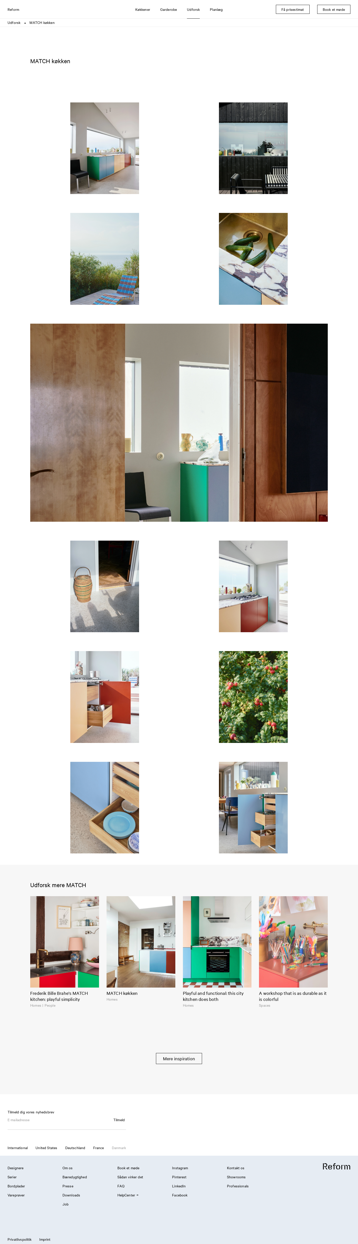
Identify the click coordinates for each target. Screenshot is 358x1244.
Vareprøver (16, 1194)
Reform (13, 9)
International (18, 1147)
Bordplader (16, 1185)
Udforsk (14, 22)
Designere (15, 1167)
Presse (67, 1185)
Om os (67, 1167)
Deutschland (75, 1147)
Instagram (180, 1167)
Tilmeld (119, 1119)
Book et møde (128, 1167)
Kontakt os (236, 1167)
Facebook (179, 1194)
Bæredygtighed (74, 1176)
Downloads (71, 1194)
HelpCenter (127, 1194)
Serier (12, 1176)
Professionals (238, 1185)
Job (65, 1204)
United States (46, 1147)
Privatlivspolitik (20, 1239)
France (98, 1147)
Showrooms (236, 1176)
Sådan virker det (130, 1176)
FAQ (120, 1185)
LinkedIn (179, 1185)
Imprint (45, 1239)
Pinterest (179, 1176)
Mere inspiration (179, 1058)
